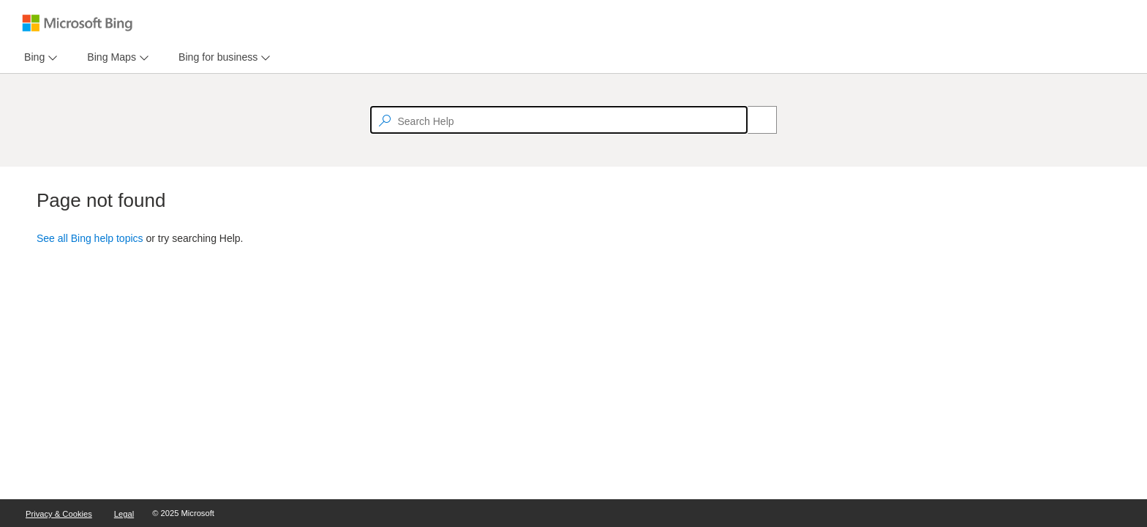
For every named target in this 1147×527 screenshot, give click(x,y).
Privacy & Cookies (59, 513)
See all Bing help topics (90, 238)
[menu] (39, 57)
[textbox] (559, 120)
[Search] (754, 120)
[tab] (31, 57)
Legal (124, 513)
